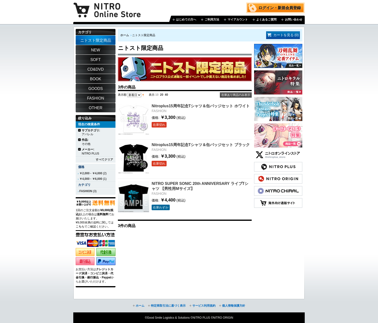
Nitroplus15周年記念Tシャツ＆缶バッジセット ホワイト (201, 106)
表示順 (122, 94)
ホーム (124, 35)
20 (161, 94)
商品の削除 (79, 130)
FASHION (85, 191)
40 (166, 94)
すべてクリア (104, 159)
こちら (80, 226)
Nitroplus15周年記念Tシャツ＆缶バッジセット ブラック (201, 144)
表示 (152, 94)
